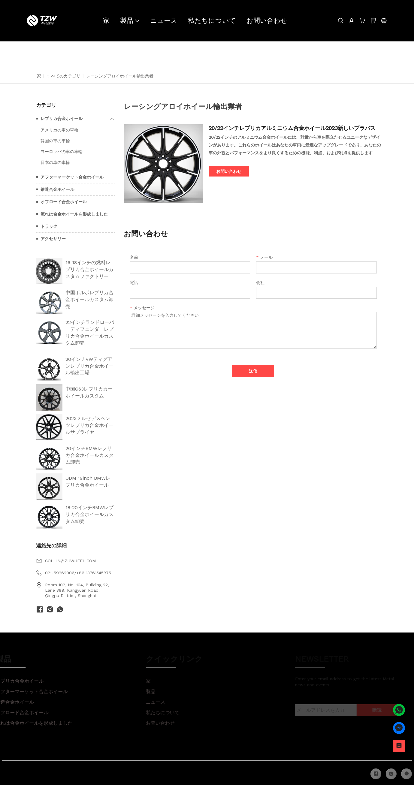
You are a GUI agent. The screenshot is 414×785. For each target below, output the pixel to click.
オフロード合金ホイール (64, 201)
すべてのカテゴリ (63, 76)
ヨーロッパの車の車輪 (62, 151)
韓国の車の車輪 (55, 140)
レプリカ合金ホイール (62, 118)
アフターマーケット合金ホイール (72, 177)
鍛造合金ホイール (57, 189)
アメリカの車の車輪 (59, 130)
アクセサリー (53, 238)
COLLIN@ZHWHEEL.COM (70, 560)
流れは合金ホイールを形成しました (74, 214)
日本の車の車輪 (55, 162)
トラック (49, 226)
